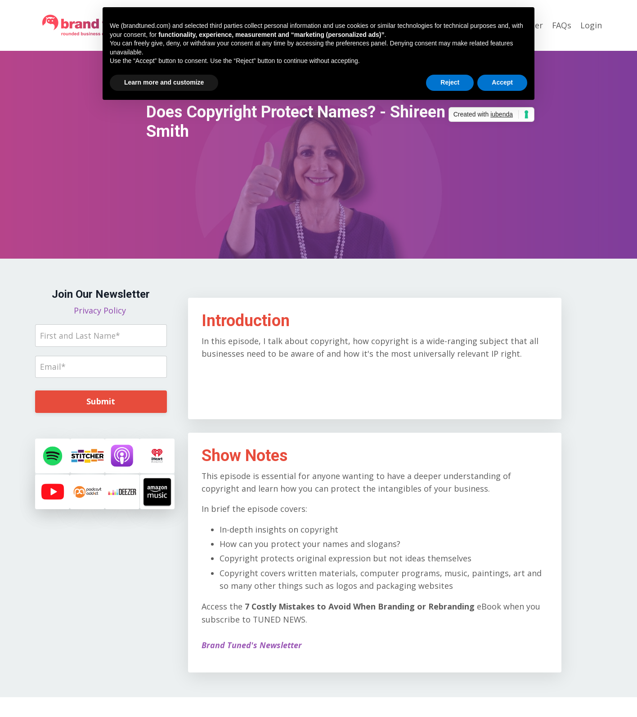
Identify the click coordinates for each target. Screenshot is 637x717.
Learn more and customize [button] (164, 82)
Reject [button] (449, 82)
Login (591, 25)
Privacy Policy (101, 310)
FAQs (561, 25)
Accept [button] (502, 82)
